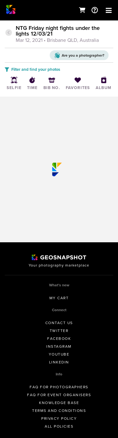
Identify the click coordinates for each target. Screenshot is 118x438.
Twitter (59, 331)
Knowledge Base (59, 403)
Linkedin (59, 362)
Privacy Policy (59, 418)
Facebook (59, 338)
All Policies (59, 426)
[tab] (59, 34)
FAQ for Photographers (59, 387)
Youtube (59, 354)
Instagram (59, 346)
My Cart (59, 298)
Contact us (59, 323)
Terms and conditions (59, 410)
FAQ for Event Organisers (59, 395)
